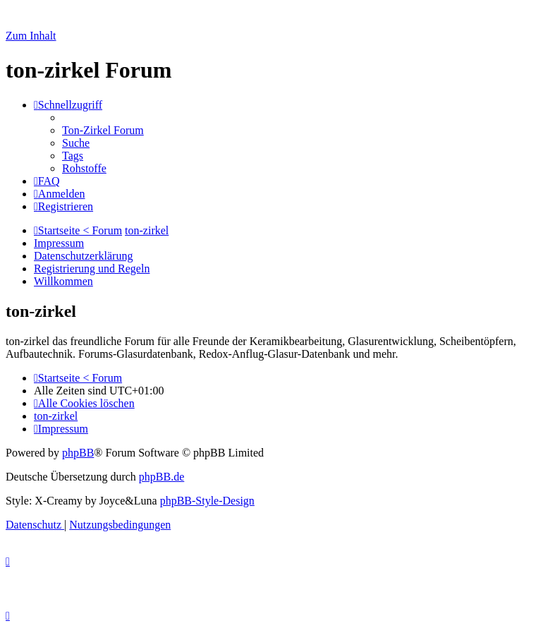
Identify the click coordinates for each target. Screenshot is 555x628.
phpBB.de (161, 477)
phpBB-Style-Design (207, 501)
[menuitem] (103, 130)
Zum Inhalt (31, 36)
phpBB (78, 453)
